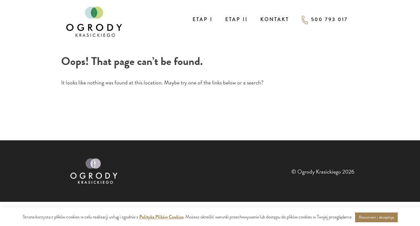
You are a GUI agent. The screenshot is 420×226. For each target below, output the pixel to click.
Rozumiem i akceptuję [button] (376, 217)
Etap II (236, 19)
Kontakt (274, 19)
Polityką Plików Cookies (161, 216)
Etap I (203, 19)
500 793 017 (325, 20)
